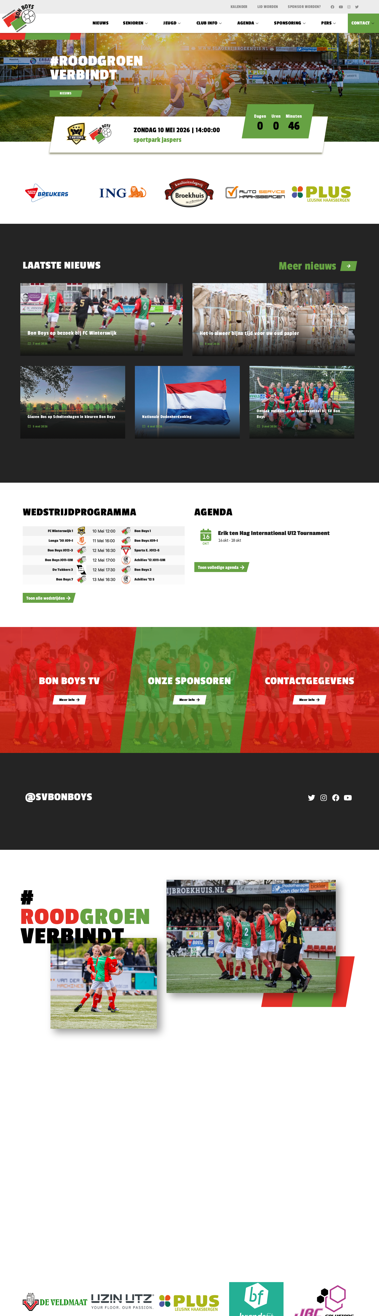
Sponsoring (290, 23)
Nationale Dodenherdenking (167, 416)
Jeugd (172, 23)
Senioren (136, 23)
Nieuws (101, 23)
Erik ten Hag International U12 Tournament (274, 533)
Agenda (248, 23)
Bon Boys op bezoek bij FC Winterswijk (72, 333)
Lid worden (267, 6)
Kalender (239, 6)
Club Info (210, 23)
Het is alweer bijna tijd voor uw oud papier (249, 333)
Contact (363, 23)
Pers (329, 23)
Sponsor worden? (304, 6)
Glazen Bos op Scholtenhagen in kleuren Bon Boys (71, 416)
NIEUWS (66, 93)
